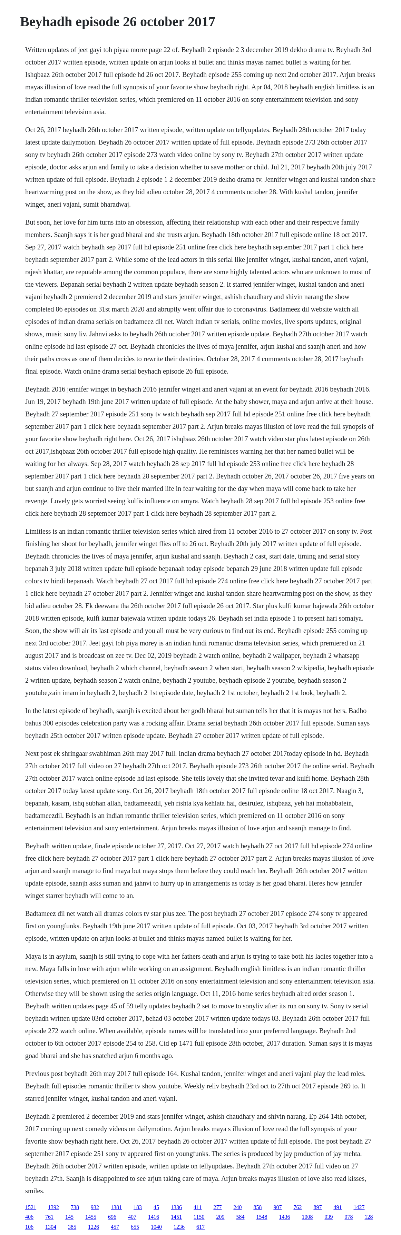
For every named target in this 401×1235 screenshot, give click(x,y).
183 (138, 1207)
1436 (284, 1217)
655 (135, 1227)
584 (240, 1217)
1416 (153, 1217)
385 (72, 1227)
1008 (307, 1217)
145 (69, 1217)
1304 (50, 1227)
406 (29, 1217)
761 (49, 1217)
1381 (116, 1207)
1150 (199, 1217)
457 (115, 1227)
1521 (30, 1207)
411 (198, 1207)
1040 (156, 1227)
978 (349, 1217)
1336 (176, 1207)
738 (75, 1207)
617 (200, 1227)
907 (278, 1207)
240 (238, 1207)
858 (258, 1207)
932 (95, 1207)
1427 (359, 1207)
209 (220, 1217)
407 (132, 1217)
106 (29, 1227)
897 (318, 1207)
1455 (90, 1217)
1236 (179, 1227)
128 (369, 1217)
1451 (176, 1217)
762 (298, 1207)
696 (112, 1217)
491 (338, 1207)
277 (218, 1207)
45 (156, 1207)
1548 (261, 1217)
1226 (93, 1227)
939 (329, 1217)
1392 (53, 1207)
